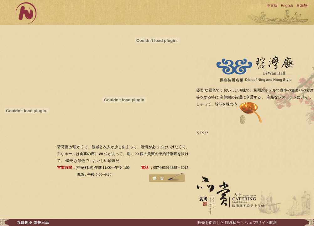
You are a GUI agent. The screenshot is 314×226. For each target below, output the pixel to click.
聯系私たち (234, 222)
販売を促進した (210, 222)
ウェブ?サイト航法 (261, 222)
